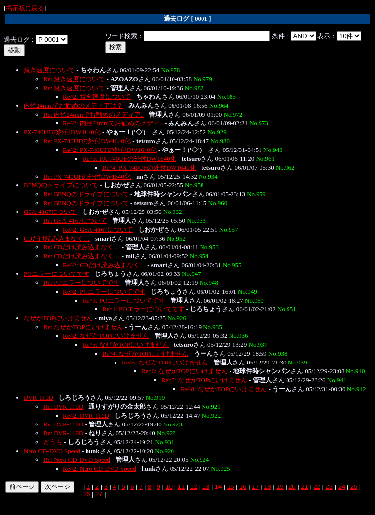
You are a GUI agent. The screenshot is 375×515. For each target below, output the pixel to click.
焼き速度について (49, 70)
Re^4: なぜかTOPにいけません (145, 353)
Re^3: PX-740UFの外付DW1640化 (129, 158)
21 (304, 486)
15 (230, 486)
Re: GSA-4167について (75, 220)
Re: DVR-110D (63, 406)
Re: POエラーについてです (81, 282)
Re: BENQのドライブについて (86, 194)
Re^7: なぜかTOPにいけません (204, 380)
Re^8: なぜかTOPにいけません (224, 389)
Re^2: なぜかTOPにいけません (106, 335)
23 (329, 486)
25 (353, 486)
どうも (52, 442)
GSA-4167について (50, 211)
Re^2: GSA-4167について (98, 229)
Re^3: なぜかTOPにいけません (126, 344)
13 (205, 486)
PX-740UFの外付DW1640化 (62, 132)
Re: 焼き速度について (74, 79)
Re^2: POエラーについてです (104, 291)
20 (291, 486)
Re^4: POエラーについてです (143, 309)
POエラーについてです (56, 273)
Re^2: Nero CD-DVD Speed (99, 468)
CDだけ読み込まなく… (57, 238)
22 (317, 486)
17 (255, 486)
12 (193, 486)
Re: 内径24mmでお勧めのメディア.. (93, 114)
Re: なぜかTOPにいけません (83, 327)
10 (169, 486)
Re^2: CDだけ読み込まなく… (104, 265)
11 (181, 486)
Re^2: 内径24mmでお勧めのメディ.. (113, 123)
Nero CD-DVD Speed (52, 450)
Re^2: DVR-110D (86, 415)
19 (279, 486)
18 (267, 486)
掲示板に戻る (25, 8)
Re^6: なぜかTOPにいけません (185, 371)
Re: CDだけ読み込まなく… (81, 247)
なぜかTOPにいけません (58, 318)
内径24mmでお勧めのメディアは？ (73, 105)
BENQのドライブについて (61, 185)
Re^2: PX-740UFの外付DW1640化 (110, 149)
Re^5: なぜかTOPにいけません (165, 362)
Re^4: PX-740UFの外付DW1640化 (149, 167)
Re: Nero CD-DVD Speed (76, 459)
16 (242, 486)
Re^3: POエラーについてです (124, 300)
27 (98, 494)
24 (341, 486)
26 (86, 494)
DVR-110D (38, 397)
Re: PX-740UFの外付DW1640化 (87, 141)
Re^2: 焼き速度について (97, 96)
